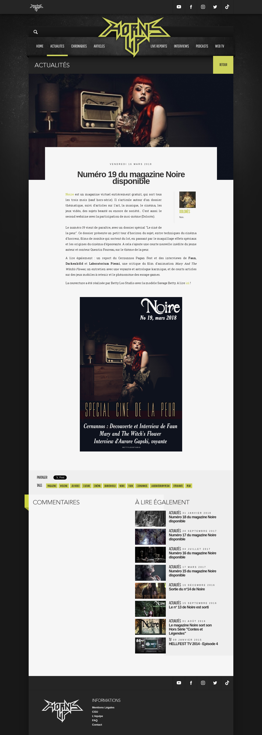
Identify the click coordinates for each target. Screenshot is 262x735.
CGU (95, 711)
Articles (99, 50)
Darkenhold (110, 486)
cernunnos (142, 486)
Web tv (220, 50)
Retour (223, 64)
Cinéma (97, 486)
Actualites (57, 50)
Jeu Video (75, 486)
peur (189, 486)
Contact (97, 724)
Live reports (159, 50)
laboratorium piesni (160, 486)
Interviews (181, 50)
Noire (70, 194)
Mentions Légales (103, 707)
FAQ (95, 720)
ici (188, 283)
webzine (64, 486)
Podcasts (202, 50)
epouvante (178, 486)
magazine (51, 486)
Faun (130, 486)
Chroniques (79, 50)
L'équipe (97, 716)
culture (86, 486)
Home (40, 50)
